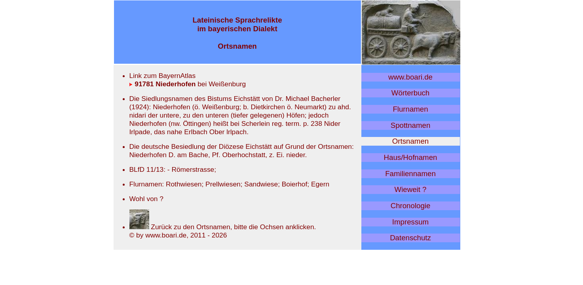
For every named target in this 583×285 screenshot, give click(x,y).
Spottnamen (411, 125)
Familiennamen (410, 173)
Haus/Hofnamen (410, 157)
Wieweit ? (411, 189)
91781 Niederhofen (162, 84)
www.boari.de (410, 77)
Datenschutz (410, 238)
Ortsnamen (410, 141)
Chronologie (411, 205)
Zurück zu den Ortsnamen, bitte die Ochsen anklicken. (222, 227)
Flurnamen (410, 109)
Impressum (410, 222)
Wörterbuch (410, 93)
